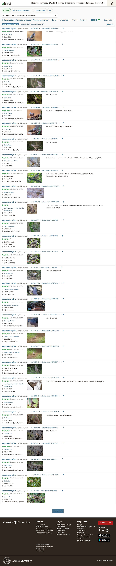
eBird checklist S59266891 (49, 490)
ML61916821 (35, 267)
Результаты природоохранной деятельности (63, 528)
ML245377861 (35, 283)
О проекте (70, 3)
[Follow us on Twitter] (103, 530)
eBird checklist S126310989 (50, 396)
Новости (80, 3)
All (50, 10)
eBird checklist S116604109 (50, 28)
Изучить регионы (42, 527)
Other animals (40, 10)
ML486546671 (35, 28)
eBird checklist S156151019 (50, 60)
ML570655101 (35, 362)
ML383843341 (35, 76)
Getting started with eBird (85, 535)
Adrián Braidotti (9, 192)
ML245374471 (35, 299)
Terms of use (39, 551)
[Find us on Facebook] (99, 530)
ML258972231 (35, 44)
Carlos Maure (8, 82)
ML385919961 (35, 139)
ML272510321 (35, 251)
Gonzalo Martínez (9, 321)
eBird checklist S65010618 (50, 170)
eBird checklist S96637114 (50, 139)
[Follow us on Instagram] (107, 530)
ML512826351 (35, 475)
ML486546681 (35, 107)
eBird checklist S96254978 (50, 76)
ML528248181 (35, 396)
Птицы (6, 10)
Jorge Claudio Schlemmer (11, 336)
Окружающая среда (21, 10)
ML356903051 (35, 315)
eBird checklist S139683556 (50, 330)
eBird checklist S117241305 (50, 186)
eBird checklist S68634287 (50, 220)
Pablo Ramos (8, 34)
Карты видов (40, 524)
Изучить (44, 3)
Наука (61, 3)
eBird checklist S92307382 (50, 315)
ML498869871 (35, 412)
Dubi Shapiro (8, 66)
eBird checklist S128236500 (50, 202)
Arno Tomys (7, 97)
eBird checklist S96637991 (50, 427)
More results (58, 511)
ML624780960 (35, 60)
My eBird (53, 3)
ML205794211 (35, 154)
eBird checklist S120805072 (50, 412)
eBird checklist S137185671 (50, 362)
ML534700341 (35, 378)
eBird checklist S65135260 (50, 154)
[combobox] (29, 15)
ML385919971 (35, 459)
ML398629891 (35, 427)
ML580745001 (35, 330)
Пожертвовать (105, 522)
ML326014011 (35, 91)
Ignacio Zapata (8, 497)
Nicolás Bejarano (9, 50)
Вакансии (80, 532)
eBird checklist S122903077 (50, 475)
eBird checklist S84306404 (49, 91)
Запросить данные (63, 534)
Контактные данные (84, 541)
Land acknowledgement (43, 544)
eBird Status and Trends (64, 524)
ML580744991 (35, 346)
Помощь (89, 3)
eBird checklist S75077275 (49, 236)
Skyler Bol (7, 481)
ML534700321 (35, 202)
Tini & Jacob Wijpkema (11, 161)
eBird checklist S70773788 (50, 283)
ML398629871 (35, 443)
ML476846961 (35, 186)
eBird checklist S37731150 (49, 267)
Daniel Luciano (8, 402)
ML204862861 (35, 170)
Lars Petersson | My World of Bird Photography (14, 209)
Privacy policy (40, 549)
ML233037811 (35, 220)
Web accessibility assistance (44, 546)
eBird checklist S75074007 (50, 251)
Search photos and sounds (44, 532)
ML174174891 (35, 490)
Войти (98, 3)
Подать (35, 3)
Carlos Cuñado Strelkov (11, 289)
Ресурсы (80, 524)
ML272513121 (35, 236)
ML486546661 (35, 123)
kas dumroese (8, 273)
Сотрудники (81, 530)
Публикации (61, 532)
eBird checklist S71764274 (50, 44)
